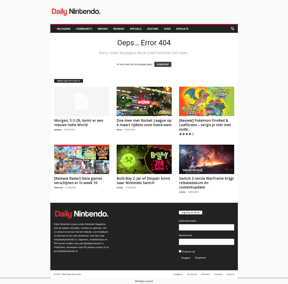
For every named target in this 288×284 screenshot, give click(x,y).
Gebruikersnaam (188, 220)
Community (84, 28)
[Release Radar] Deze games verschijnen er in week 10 (78, 180)
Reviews (118, 28)
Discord (152, 28)
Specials (136, 28)
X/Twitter (205, 274)
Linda (120, 187)
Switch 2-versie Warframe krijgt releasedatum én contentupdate (206, 183)
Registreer (200, 257)
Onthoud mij (187, 251)
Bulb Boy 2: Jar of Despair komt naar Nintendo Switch (143, 180)
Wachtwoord (185, 235)
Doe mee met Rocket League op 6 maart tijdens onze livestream (144, 122)
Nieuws (103, 28)
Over (167, 28)
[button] (232, 29)
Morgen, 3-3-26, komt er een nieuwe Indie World (78, 122)
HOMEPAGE (163, 64)
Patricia (58, 187)
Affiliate (182, 28)
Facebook (192, 274)
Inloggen (63, 28)
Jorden (57, 129)
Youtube (218, 274)
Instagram (178, 274)
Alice (119, 129)
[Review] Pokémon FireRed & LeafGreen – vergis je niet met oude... (205, 125)
